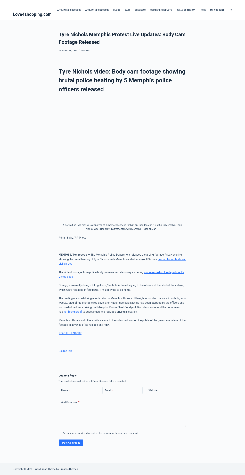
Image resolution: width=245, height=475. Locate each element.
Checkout (140, 10)
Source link (65, 351)
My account (217, 10)
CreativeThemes (69, 469)
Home (203, 10)
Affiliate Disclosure (69, 10)
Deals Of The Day (185, 10)
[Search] (231, 10)
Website (153, 390)
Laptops (86, 50)
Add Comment (70, 402)
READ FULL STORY (70, 333)
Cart (127, 10)
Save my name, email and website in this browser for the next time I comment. (101, 433)
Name (65, 390)
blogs (116, 10)
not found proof (73, 311)
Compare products (161, 10)
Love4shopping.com (32, 14)
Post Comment (71, 442)
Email (109, 390)
